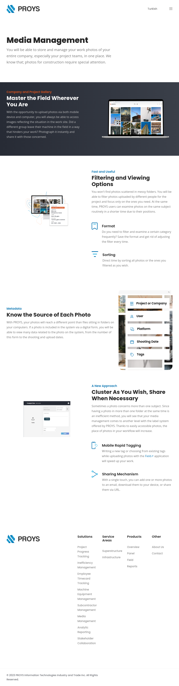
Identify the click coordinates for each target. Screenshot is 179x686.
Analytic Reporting (84, 630)
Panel (131, 553)
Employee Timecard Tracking (84, 578)
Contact (157, 553)
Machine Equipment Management (86, 594)
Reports (132, 566)
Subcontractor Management (87, 607)
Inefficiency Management (86, 565)
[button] (171, 8)
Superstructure (112, 551)
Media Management (86, 618)
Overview (133, 547)
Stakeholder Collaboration (86, 641)
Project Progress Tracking (83, 551)
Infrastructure (111, 557)
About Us (158, 547)
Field (130, 560)
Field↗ (149, 456)
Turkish (152, 9)
